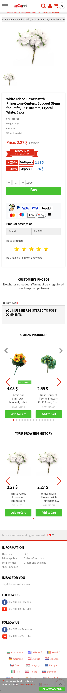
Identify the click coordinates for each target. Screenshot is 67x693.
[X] (3, 681)
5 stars (46, 249)
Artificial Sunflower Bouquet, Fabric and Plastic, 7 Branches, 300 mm (18, 398)
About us (7, 554)
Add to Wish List (16, 133)
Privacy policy (9, 558)
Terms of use (9, 562)
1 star (17, 249)
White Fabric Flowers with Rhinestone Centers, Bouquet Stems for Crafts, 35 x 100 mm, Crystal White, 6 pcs (18, 497)
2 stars (24, 249)
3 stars (31, 249)
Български (15, 652)
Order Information (34, 558)
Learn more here (27, 684)
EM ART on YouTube (16, 609)
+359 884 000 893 (51, 13)
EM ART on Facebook (17, 602)
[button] (13, 420)
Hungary (33, 665)
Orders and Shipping (35, 562)
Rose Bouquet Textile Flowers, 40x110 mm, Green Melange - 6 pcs (49, 398)
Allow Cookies (52, 689)
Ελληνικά (35, 652)
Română (53, 652)
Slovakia (49, 671)
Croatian (52, 658)
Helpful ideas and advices (16, 584)
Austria (34, 658)
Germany (16, 658)
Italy (15, 671)
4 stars (39, 249)
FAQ (26, 554)
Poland (31, 671)
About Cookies (10, 567)
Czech (15, 665)
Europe (51, 665)
